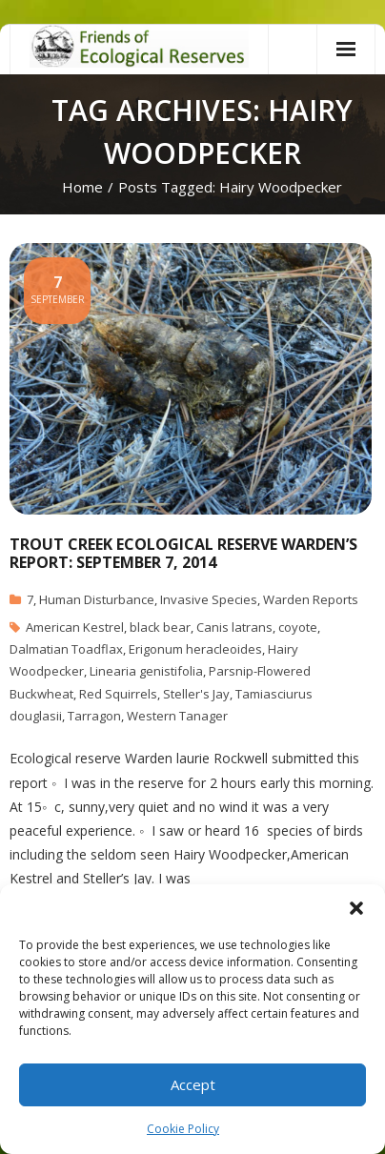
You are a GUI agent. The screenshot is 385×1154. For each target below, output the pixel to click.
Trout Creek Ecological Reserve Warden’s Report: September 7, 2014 (183, 553)
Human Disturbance (96, 599)
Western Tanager (177, 715)
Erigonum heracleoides (195, 649)
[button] (356, 908)
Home (82, 186)
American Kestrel (75, 627)
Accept (193, 1084)
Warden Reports (310, 599)
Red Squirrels (118, 693)
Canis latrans (234, 627)
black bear (160, 627)
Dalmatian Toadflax (66, 649)
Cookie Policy (183, 1129)
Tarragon (94, 715)
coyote (297, 627)
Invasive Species (208, 599)
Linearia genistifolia (146, 670)
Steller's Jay (196, 693)
